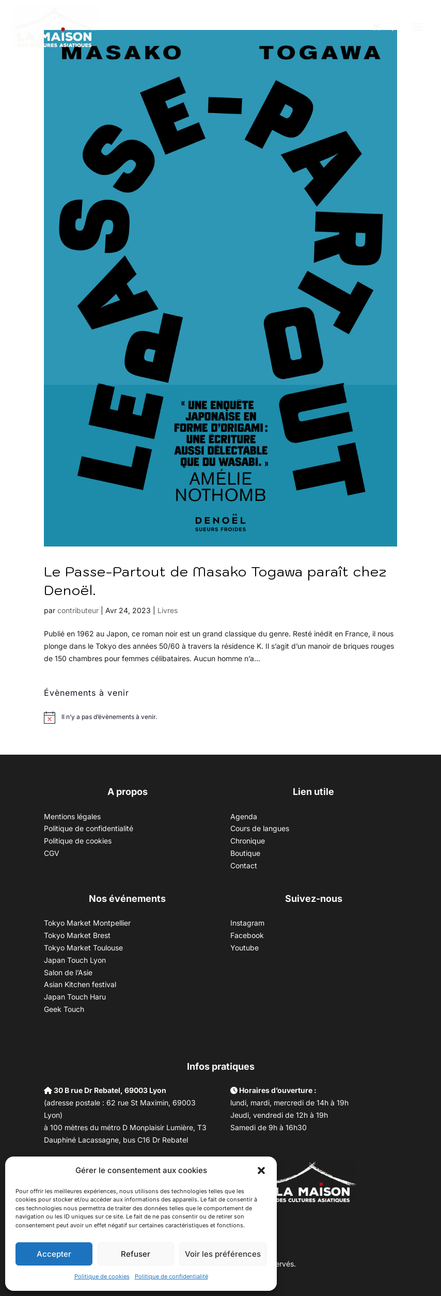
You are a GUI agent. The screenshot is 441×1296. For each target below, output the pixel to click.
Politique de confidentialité (171, 1276)
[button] (261, 1170)
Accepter (54, 1254)
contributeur (78, 610)
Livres (168, 610)
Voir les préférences (223, 1254)
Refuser (135, 1254)
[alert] (109, 717)
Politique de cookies (102, 1276)
